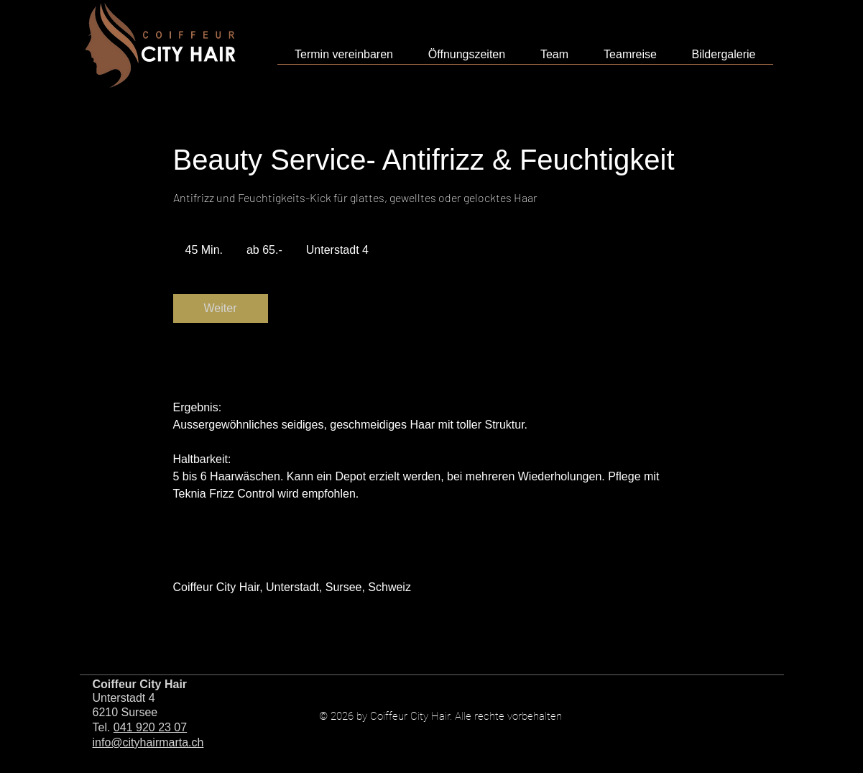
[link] (220, 308)
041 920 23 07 (150, 727)
